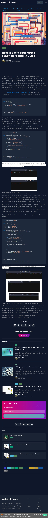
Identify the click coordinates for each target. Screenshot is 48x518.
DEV (38, 504)
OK (45, 515)
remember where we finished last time (18, 92)
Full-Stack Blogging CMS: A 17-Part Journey (28, 386)
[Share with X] (14, 325)
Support (39, 502)
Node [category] (21, 468)
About (28, 504)
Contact (29, 506)
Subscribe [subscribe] (24, 416)
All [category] (4, 468)
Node (20, 384)
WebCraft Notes (8, 2)
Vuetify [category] (40, 468)
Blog (14, 9)
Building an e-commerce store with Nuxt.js (20, 444)
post (14, 76)
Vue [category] (13, 468)
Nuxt (11, 446)
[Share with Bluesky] (29, 325)
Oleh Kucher (8, 60)
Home (28, 502)
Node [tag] (4, 48)
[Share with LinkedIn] (22, 325)
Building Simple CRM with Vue (17, 435)
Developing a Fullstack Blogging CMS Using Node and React (24, 454)
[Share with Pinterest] (25, 325)
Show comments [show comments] (24, 335)
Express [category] (25, 468)
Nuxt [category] (17, 468)
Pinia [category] (36, 468)
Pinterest (39, 506)
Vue (16, 345)
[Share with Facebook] (18, 325)
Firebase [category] (31, 468)
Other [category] (5, 470)
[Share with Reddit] (33, 325)
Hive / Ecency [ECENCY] (40, 510)
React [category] (8, 468)
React (16, 384)
